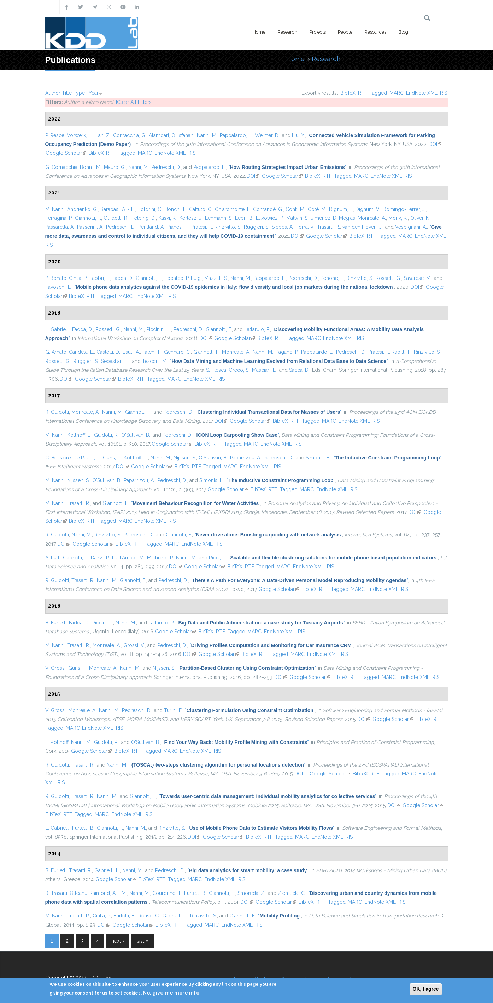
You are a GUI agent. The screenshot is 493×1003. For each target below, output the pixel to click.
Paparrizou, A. (245, 458)
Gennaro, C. (177, 352)
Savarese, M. (418, 278)
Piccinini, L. (158, 329)
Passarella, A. (60, 227)
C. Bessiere (58, 458)
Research (287, 32)
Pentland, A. (151, 227)
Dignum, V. (368, 209)
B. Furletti (55, 623)
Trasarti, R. (328, 227)
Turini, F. (173, 710)
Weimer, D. (267, 135)
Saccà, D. (299, 370)
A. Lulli (52, 558)
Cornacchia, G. (129, 135)
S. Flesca (216, 370)
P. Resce (54, 135)
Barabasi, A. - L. (117, 209)
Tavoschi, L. (58, 287)
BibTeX (348, 93)
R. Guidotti (57, 412)
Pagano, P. (287, 352)
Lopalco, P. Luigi (183, 278)
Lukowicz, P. (270, 218)
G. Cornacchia (61, 167)
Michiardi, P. (160, 558)
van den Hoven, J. (362, 227)
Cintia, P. (78, 278)
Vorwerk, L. (79, 135)
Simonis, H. (318, 458)
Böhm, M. (90, 167)
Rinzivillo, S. (228, 227)
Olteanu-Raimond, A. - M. (98, 893)
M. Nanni (55, 209)
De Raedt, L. (86, 458)
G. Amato (55, 352)
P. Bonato (55, 278)
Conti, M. (295, 209)
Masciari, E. (264, 370)
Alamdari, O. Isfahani (171, 135)
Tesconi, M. (155, 361)
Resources (375, 32)
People (345, 32)
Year (94, 93)
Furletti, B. (83, 828)
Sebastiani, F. (115, 361)
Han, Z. (103, 135)
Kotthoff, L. (79, 435)
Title (67, 93)
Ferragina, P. (58, 218)
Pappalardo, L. (236, 135)
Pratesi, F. (201, 227)
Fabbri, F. (100, 278)
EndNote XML (422, 93)
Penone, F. (332, 278)
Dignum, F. (341, 209)
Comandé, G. (268, 209)
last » (142, 941)
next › (117, 941)
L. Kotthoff (57, 742)
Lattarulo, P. (257, 329)
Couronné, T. (167, 893)
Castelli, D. (108, 352)
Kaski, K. (167, 218)
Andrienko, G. (82, 209)
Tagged (378, 93)
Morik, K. (398, 218)
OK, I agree (426, 989)
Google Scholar (66, 153)
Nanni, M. (207, 135)
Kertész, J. (191, 218)
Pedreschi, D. (166, 167)
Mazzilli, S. (216, 278)
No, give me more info (171, 993)
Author (52, 93)
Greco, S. (239, 370)
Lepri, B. (244, 218)
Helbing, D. (143, 218)
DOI (435, 144)
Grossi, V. (134, 645)
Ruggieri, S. (256, 227)
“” (287, 167)
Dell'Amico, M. (128, 558)
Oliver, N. (420, 218)
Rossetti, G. (388, 278)
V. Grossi (55, 668)
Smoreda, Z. (251, 893)
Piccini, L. (102, 623)
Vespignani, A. (411, 227)
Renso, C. (149, 916)
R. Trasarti (56, 893)
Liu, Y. (298, 135)
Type (79, 93)
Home (259, 32)
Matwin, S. (297, 218)
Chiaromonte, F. (233, 209)
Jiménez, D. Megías (333, 218)
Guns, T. (112, 458)
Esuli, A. (131, 352)
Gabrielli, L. (75, 558)
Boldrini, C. (149, 209)
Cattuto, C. (200, 209)
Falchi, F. (152, 352)
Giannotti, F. (88, 218)
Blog (403, 32)
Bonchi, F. (176, 209)
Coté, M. (317, 209)
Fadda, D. (122, 278)
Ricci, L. (217, 558)
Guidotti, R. (116, 218)
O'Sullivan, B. (135, 435)
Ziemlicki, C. (292, 893)
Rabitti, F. (401, 352)
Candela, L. (81, 352)
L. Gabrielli (57, 329)
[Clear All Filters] (134, 102)
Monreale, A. (372, 218)
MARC (396, 93)
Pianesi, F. (178, 227)
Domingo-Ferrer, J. (404, 209)
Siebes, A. (283, 227)
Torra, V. (305, 227)
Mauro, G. (115, 167)
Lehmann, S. (219, 218)
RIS (443, 93)
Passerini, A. (90, 227)
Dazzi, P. (100, 558)
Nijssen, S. (185, 458)
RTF (362, 93)
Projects (317, 32)
